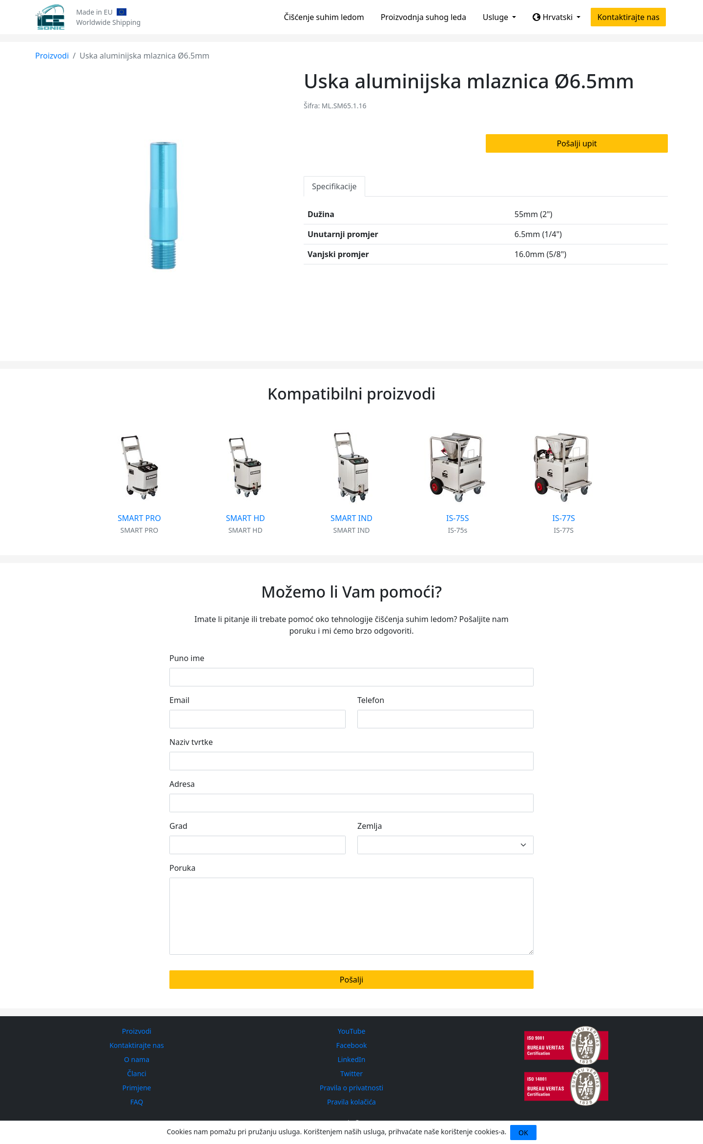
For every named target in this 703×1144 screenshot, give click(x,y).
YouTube (352, 1031)
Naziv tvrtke (191, 742)
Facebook (351, 1045)
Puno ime (186, 658)
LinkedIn (352, 1059)
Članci (136, 1073)
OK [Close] (523, 1132)
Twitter (351, 1073)
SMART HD (245, 518)
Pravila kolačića (351, 1101)
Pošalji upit (577, 143)
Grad (178, 826)
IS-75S (457, 518)
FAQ (137, 1101)
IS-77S (563, 518)
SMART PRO (139, 518)
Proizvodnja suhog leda (423, 17)
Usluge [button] (496, 17)
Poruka (182, 868)
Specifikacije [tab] (334, 186)
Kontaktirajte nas (628, 17)
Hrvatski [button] (554, 17)
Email (179, 700)
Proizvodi (52, 55)
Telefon (370, 700)
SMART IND (351, 518)
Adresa (182, 784)
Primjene (136, 1087)
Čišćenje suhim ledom (324, 17)
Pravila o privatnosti (351, 1087)
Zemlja (369, 826)
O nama (136, 1059)
